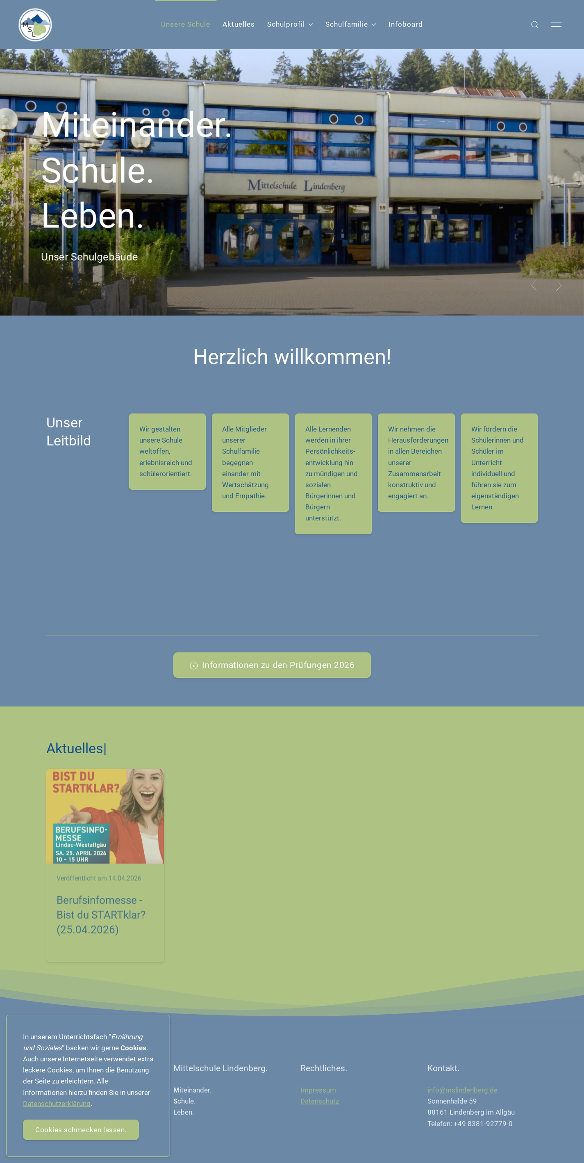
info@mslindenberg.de (462, 1092)
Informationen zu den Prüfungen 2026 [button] (272, 665)
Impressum (318, 1092)
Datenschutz (319, 1103)
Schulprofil (290, 24)
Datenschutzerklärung (57, 1103)
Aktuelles (239, 24)
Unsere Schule (185, 24)
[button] (535, 24)
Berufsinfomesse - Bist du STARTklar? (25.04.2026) (101, 917)
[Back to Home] (35, 24)
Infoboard (406, 24)
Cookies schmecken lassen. (81, 1130)
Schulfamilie (350, 24)
